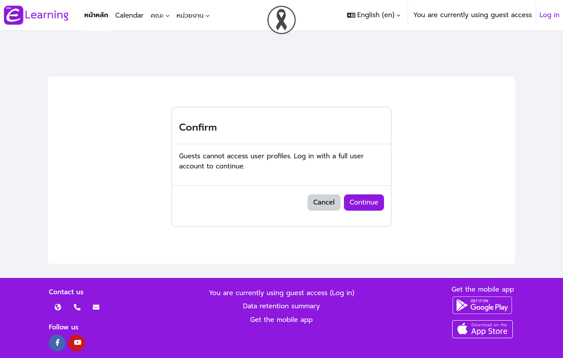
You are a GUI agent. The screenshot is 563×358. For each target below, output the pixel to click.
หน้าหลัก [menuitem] (96, 15)
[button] (373, 15)
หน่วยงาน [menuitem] (190, 15)
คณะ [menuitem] (157, 15)
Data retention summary (281, 306)
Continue (364, 202)
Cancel (324, 202)
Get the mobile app (281, 320)
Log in (549, 15)
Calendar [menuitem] (129, 15)
